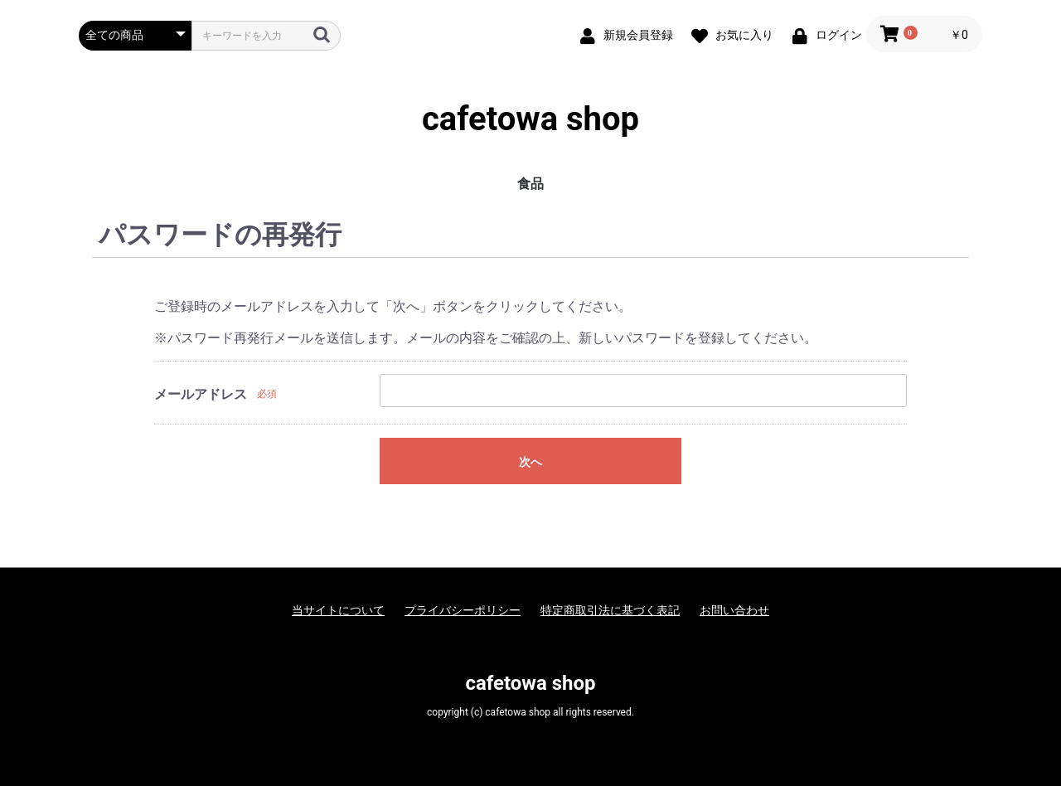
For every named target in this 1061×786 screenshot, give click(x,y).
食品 (530, 184)
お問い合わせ (734, 610)
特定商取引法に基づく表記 (610, 610)
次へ (530, 461)
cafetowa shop (530, 119)
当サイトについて (338, 610)
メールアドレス (200, 394)
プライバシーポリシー (463, 610)
